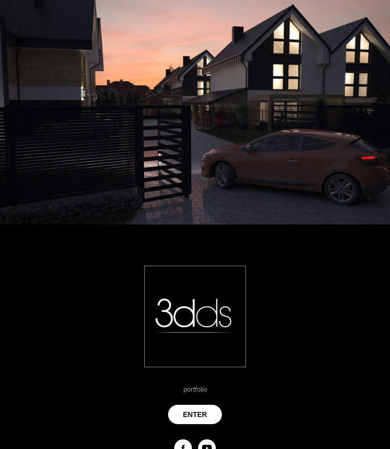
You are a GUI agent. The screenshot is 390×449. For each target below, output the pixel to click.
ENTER (195, 414)
